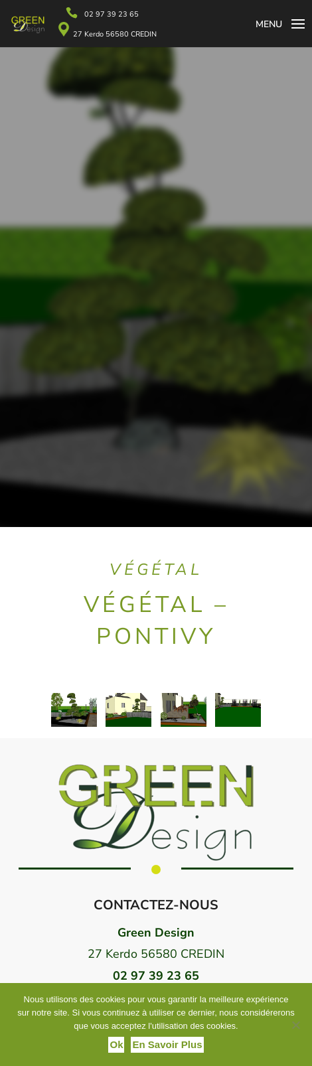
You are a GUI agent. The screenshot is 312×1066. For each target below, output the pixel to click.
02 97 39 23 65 (111, 14)
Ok (116, 1044)
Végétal (156, 569)
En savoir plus (167, 1044)
